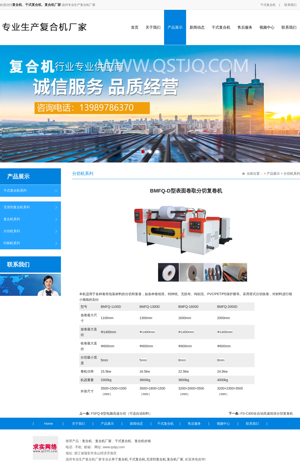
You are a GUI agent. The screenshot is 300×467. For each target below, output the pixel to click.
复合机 (17, 5)
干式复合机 (33, 5)
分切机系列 (12, 231)
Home (48, 423)
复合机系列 (12, 219)
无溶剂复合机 (156, 459)
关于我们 (153, 27)
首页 (135, 27)
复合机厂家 (53, 5)
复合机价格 (143, 441)
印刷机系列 (12, 243)
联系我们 (290, 5)
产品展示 (175, 27)
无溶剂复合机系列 (17, 207)
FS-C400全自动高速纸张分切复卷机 (266, 413)
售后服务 (244, 27)
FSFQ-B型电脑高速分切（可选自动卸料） (121, 413)
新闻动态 (197, 27)
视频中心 (266, 27)
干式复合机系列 (15, 190)
